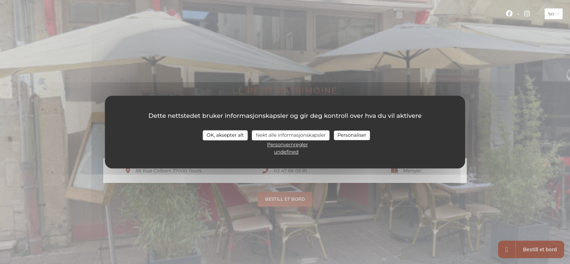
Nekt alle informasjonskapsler (291, 135)
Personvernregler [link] (287, 144)
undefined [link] (286, 152)
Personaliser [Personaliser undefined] (351, 135)
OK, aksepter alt (225, 135)
